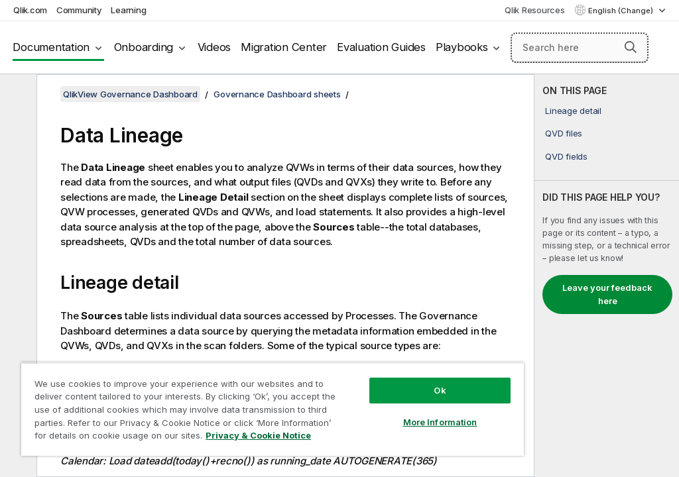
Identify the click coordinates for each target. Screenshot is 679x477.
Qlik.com (30, 10)
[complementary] (606, 275)
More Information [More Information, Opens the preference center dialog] (440, 422)
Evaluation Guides (381, 47)
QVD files (563, 133)
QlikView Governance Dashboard (130, 94)
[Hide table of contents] (17, 95)
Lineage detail (573, 110)
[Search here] (579, 48)
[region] (272, 409)
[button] (631, 47)
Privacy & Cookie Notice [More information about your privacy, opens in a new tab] (258, 435)
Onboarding (144, 47)
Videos (214, 47)
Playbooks (462, 47)
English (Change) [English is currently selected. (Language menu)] (621, 10)
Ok (440, 390)
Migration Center (284, 47)
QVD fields (566, 156)
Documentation (51, 47)
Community (79, 10)
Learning (128, 10)
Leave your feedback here (607, 294)
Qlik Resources (535, 10)
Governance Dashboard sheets (277, 94)
